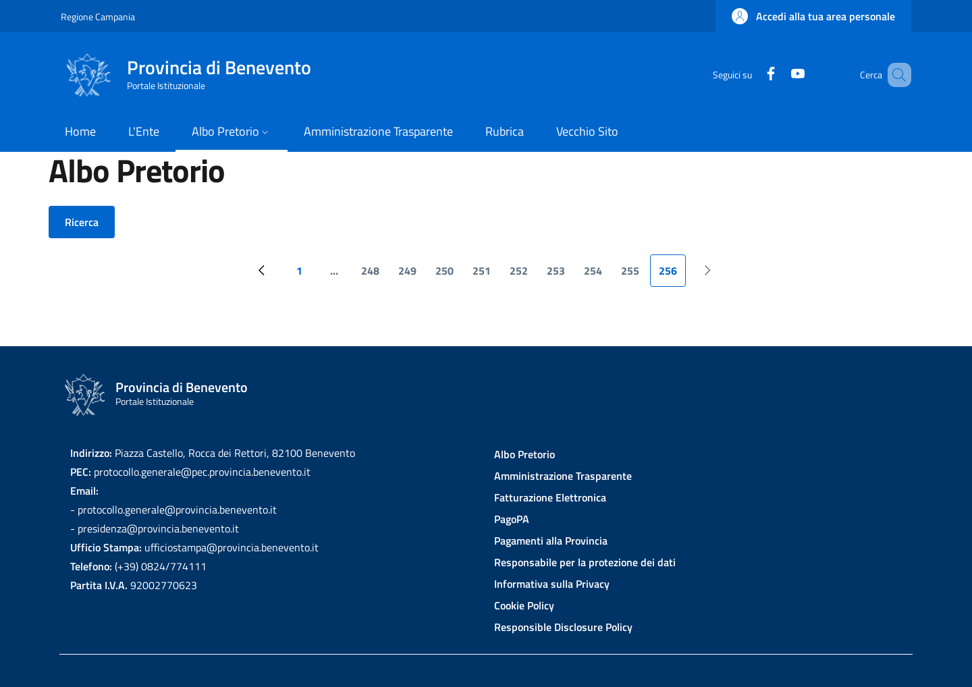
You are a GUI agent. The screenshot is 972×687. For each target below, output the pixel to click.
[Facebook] (751, 74)
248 (374, 275)
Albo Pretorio (524, 454)
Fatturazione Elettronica (550, 497)
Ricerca (82, 222)
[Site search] (895, 75)
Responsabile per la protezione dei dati (585, 562)
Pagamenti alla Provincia (551, 540)
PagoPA (511, 519)
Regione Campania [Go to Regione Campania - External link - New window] (98, 16)
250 (448, 275)
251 (486, 275)
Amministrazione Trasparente (563, 476)
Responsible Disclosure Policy (563, 627)
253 (560, 275)
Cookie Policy (524, 605)
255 (634, 275)
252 (523, 275)
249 (411, 275)
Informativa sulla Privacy (552, 584)
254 (597, 275)
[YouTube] (778, 74)
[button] (813, 16)
